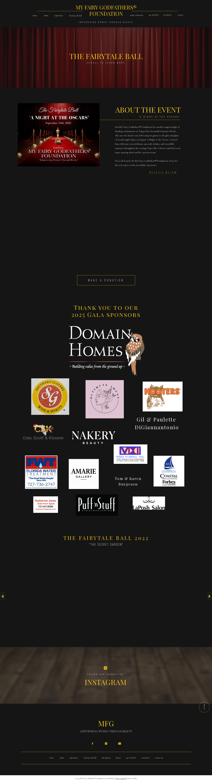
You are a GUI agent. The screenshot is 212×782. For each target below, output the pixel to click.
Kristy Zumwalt (121, 778)
